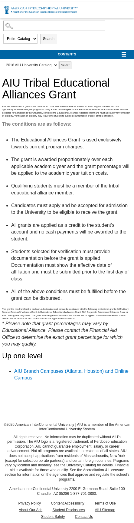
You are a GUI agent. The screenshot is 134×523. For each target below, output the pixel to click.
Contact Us (84, 517)
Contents (67, 54)
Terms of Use (105, 503)
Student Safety (53, 517)
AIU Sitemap (105, 510)
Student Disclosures (68, 510)
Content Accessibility (67, 503)
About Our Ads (30, 510)
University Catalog (81, 465)
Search (48, 39)
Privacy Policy (29, 503)
